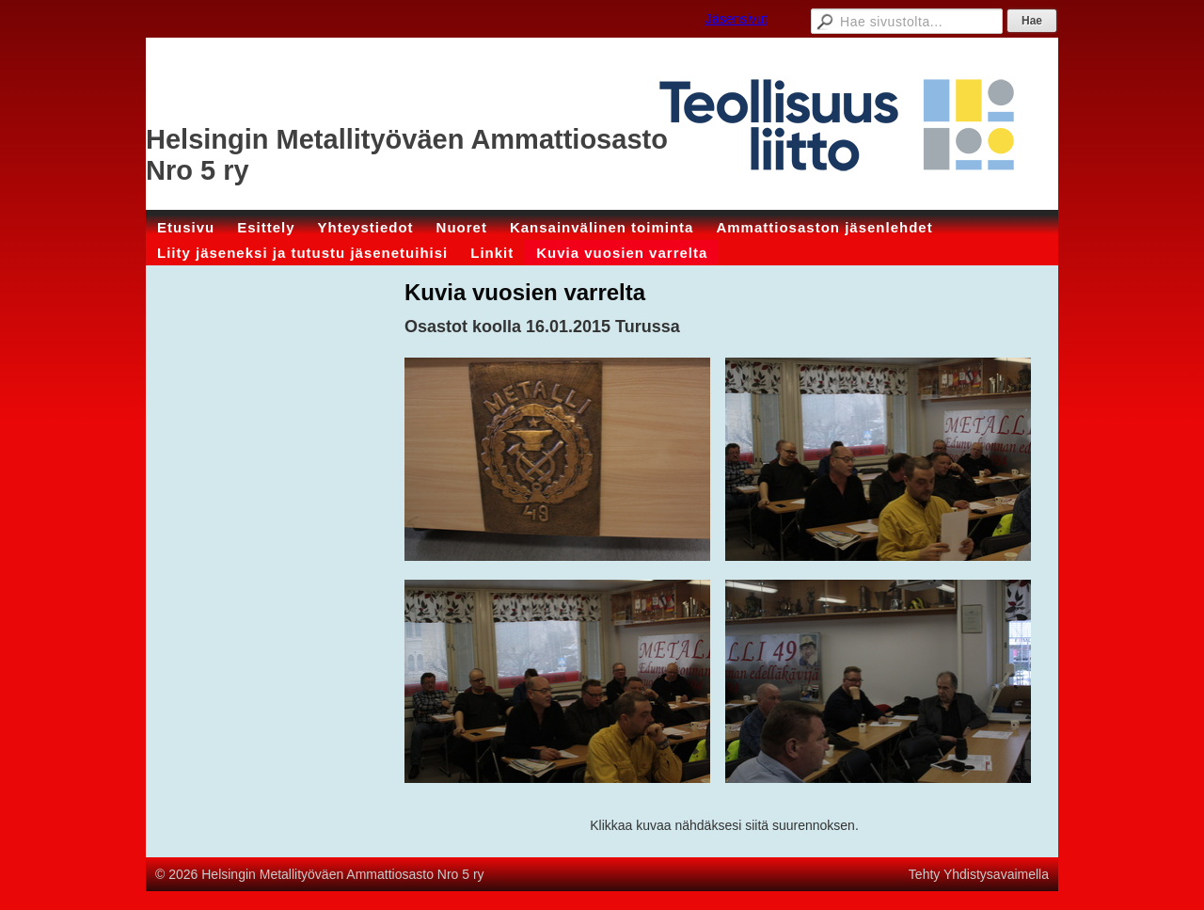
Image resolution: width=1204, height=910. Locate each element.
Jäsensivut (736, 18)
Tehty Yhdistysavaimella (979, 874)
